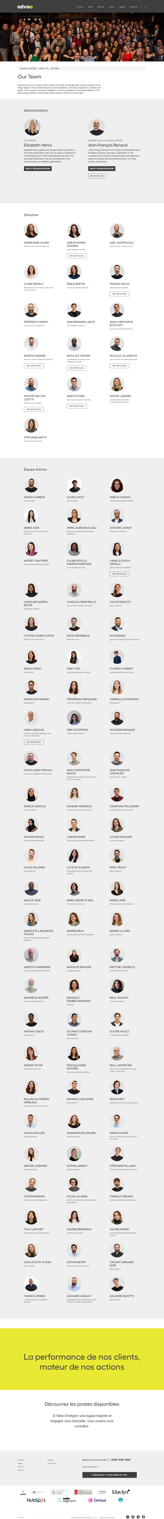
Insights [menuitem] (122, 7)
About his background (102, 168)
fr (145, 7)
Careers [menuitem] (112, 7)
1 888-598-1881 (120, 1463)
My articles (97, 176)
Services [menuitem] (80, 7)
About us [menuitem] (101, 7)
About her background (38, 168)
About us (43, 68)
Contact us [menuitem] (134, 7)
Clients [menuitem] (90, 7)
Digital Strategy (28, 68)
